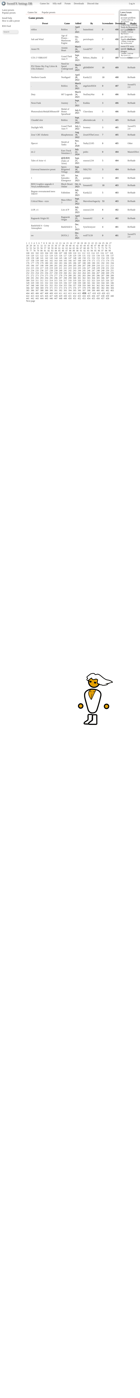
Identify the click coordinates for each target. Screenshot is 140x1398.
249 (102, 270)
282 (79, 275)
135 (102, 255)
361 (93, 285)
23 (96, 243)
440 (112, 296)
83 (52, 250)
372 (56, 288)
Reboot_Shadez (90, 57)
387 (37, 290)
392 (60, 290)
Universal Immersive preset (43, 169)
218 (46, 268)
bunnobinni (88, 29)
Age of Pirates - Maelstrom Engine (66, 39)
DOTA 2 (65, 235)
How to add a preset (11, 21)
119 (27, 255)
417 (89, 293)
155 (107, 258)
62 (63, 248)
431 (70, 296)
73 (102, 248)
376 (74, 288)
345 (107, 283)
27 (110, 243)
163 (56, 260)
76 (27, 250)
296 (56, 278)
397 (84, 290)
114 (92, 253)
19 (82, 243)
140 (37, 258)
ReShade (131, 29)
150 (84, 258)
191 (98, 263)
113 (88, 253)
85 (59, 250)
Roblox (64, 29)
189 (88, 263)
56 (41, 248)
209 (93, 265)
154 (102, 258)
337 (70, 283)
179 (41, 263)
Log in (132, 3)
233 (27, 270)
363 (102, 285)
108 (65, 253)
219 (51, 268)
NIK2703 (87, 169)
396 (79, 290)
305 (98, 278)
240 (60, 270)
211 (102, 265)
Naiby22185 (88, 143)
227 (88, 268)
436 (93, 296)
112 (83, 253)
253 (32, 273)
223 (70, 268)
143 (51, 258)
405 (32, 293)
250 (107, 270)
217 (41, 268)
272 (32, 275)
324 (98, 280)
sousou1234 (88, 160)
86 (63, 250)
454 (88, 298)
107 (60, 253)
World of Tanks (65, 143)
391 (56, 290)
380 (93, 288)
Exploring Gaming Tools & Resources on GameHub (129, 27)
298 (65, 278)
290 (27, 278)
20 (85, 243)
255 (41, 273)
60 (56, 248)
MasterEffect (133, 152)
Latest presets (8, 10)
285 (93, 275)
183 (60, 263)
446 (51, 298)
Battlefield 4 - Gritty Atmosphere (40, 226)
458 (107, 298)
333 (51, 283)
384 (112, 288)
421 (108, 293)
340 (84, 283)
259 (60, 273)
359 (84, 285)
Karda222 (87, 77)
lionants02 (87, 185)
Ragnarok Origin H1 (40, 218)
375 (70, 288)
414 (74, 293)
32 (41, 245)
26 (107, 243)
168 (79, 260)
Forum (68, 3)
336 (65, 283)
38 (63, 245)
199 (46, 265)
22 (92, 243)
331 (41, 283)
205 (74, 265)
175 (112, 260)
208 (88, 265)
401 (102, 290)
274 (41, 275)
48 (99, 245)
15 (67, 243)
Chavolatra (88, 111)
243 (74, 270)
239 (56, 270)
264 (84, 273)
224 (74, 268)
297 (60, 278)
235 (37, 270)
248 (98, 270)
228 (93, 268)
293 (41, 278)
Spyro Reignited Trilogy (65, 169)
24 (99, 243)
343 (98, 283)
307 (107, 278)
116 (102, 253)
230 (102, 268)
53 (31, 248)
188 (84, 263)
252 (27, 273)
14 (64, 243)
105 (51, 253)
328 (27, 283)
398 (88, 290)
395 (74, 290)
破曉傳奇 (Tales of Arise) (65, 161)
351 (46, 285)
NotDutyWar (88, 94)
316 (60, 280)
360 (88, 285)
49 (102, 245)
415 (79, 293)
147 (70, 258)
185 (70, 263)
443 (37, 298)
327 (112, 280)
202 (60, 265)
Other (130, 57)
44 (84, 245)
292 (37, 278)
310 (32, 280)
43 (81, 245)
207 (84, 265)
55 (38, 248)
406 (37, 293)
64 (70, 248)
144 (56, 258)
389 (46, 290)
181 (51, 263)
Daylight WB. (37, 127)
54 (34, 248)
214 (27, 268)
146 (65, 258)
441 (27, 298)
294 (46, 278)
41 (74, 245)
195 (27, 265)
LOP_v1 (34, 210)
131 (84, 255)
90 (77, 250)
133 (93, 255)
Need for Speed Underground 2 (67, 67)
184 (65, 263)
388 (41, 290)
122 (41, 255)
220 (56, 268)
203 (65, 265)
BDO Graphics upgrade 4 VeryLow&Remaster (42, 185)
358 (79, 285)
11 (53, 243)
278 (60, 275)
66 (77, 248)
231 (107, 268)
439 (107, 296)
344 (102, 283)
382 (102, 288)
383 (107, 288)
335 (60, 283)
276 (51, 275)
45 (88, 245)
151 (88, 258)
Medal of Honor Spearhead (65, 111)
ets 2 (33, 152)
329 (32, 283)
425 (41, 296)
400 (98, 290)
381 (98, 288)
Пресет (34, 143)
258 (56, 273)
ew (32, 235)
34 (49, 245)
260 (65, 273)
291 (32, 278)
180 (46, 263)
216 (37, 268)
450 (70, 298)
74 (106, 248)
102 (37, 253)
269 (107, 273)
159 (37, 260)
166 (70, 260)
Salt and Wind (37, 39)
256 (46, 273)
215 (32, 268)
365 (112, 285)
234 (32, 270)
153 (98, 258)
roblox (34, 29)
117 (106, 253)
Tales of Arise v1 (38, 160)
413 (69, 293)
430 (65, 296)
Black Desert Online (67, 185)
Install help (7, 18)
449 (65, 298)
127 (65, 255)
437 (98, 296)
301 (79, 278)
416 (84, 293)
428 (56, 296)
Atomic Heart (64, 49)
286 (98, 275)
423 (32, 296)
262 (74, 273)
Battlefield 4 (66, 227)
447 (56, 298)
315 (55, 280)
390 (51, 290)
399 (93, 290)
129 (74, 255)
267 (98, 273)
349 (37, 285)
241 (65, 270)
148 (74, 258)
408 (46, 293)
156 (112, 258)
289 (112, 275)
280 (70, 275)
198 (41, 265)
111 (79, 253)
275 (46, 275)
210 (98, 265)
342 (93, 283)
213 (112, 265)
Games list (44, 3)
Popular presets (9, 13)
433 (79, 296)
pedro (85, 152)
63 (67, 248)
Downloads (79, 3)
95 (95, 250)
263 (79, 273)
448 (60, 298)
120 (32, 255)
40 (70, 245)
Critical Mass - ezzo (40, 201)
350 (41, 285)
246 (88, 270)
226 (84, 268)
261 (70, 273)
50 (106, 245)
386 (32, 290)
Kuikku (86, 103)
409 (51, 293)
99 (110, 250)
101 (32, 253)
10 (49, 243)
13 (60, 243)
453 (84, 298)
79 (38, 250)
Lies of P (65, 210)
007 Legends (66, 94)
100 (27, 253)
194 (112, 263)
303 (88, 278)
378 (84, 288)
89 (74, 250)
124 (51, 255)
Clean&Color (37, 120)
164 (60, 260)
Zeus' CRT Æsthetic (40, 135)
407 (41, 293)
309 (27, 280)
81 (45, 250)
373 (60, 288)
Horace (126, 34)
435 (88, 296)
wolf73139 (88, 235)
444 (41, 298)
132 (88, 255)
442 (32, 298)
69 (88, 248)
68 (84, 248)
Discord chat (92, 3)
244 (79, 270)
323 (93, 280)
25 (103, 243)
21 (89, 243)
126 (60, 255)
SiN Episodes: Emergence (66, 178)
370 (46, 288)
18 (78, 243)
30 (34, 245)
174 (107, 260)
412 (65, 293)
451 (74, 298)
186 (74, 263)
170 (88, 260)
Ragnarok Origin (65, 218)
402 (107, 290)
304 (93, 278)
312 (41, 280)
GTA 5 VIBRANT (39, 57)
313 (46, 280)
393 (65, 290)
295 (51, 278)
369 (41, 288)
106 (56, 253)
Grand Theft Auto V (66, 57)
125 (55, 255)
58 (49, 248)
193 (107, 263)
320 (79, 280)
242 (70, 270)
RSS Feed (6, 26)
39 (67, 245)
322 (88, 280)
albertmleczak (89, 120)
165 (65, 260)
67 (81, 248)
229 (98, 268)
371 (51, 288)
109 (70, 253)
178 (37, 263)
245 (84, 270)
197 (37, 265)
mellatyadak (127, 43)
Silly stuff (57, 3)
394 (70, 290)
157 (27, 260)
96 (99, 250)
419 (98, 293)
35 (52, 245)
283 (84, 275)
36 (56, 245)
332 (46, 283)
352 (51, 285)
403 (112, 290)
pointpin (86, 178)
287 (102, 275)
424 (37, 296)
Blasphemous (67, 135)
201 (56, 265)
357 (74, 285)
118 (111, 253)
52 (27, 248)
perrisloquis (88, 39)
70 (92, 248)
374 (65, 288)
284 (88, 275)
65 (74, 248)
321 (84, 280)
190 (93, 263)
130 (79, 255)
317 (65, 280)
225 (79, 268)
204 (70, 265)
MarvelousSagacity (91, 201)
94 (92, 250)
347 (27, 285)
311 (37, 280)
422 (27, 296)
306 (102, 278)
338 (74, 283)
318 (69, 280)
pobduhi (126, 22)
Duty (33, 94)
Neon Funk (36, 103)
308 (112, 278)
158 (32, 260)
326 (107, 280)
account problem (128, 18)
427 (51, 296)
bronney (86, 127)
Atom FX (35, 49)
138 (27, 258)
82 (49, 250)
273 (37, 275)
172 (98, 260)
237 (46, 270)
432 (74, 296)
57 (45, 248)
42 (77, 245)
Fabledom (65, 192)
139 (32, 258)
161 (46, 260)
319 (74, 280)
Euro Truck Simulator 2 (66, 151)
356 (70, 285)
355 (65, 285)
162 (51, 260)
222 (65, 268)
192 (102, 263)
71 (95, 248)
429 (60, 296)
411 (60, 293)
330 (37, 283)
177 (32, 263)
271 (27, 275)
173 (102, 260)
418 (94, 293)
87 (67, 250)
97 (102, 250)
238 (51, 270)
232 (112, 268)
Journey (64, 103)
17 (74, 243)
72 (99, 248)
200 (51, 265)
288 (107, 275)
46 (92, 245)
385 (27, 290)
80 (41, 250)
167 (74, 260)
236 (41, 270)
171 (93, 260)
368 (37, 288)
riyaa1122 (126, 55)
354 (60, 285)
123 (46, 255)
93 (88, 250)
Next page (30, 301)
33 (45, 245)
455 (93, 298)
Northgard (65, 77)
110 (74, 253)
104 (46, 253)
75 (110, 248)
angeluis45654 (89, 86)
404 (27, 293)
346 (112, 283)
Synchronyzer (89, 227)
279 (65, 275)
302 (84, 278)
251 (112, 270)
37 (59, 245)
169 (84, 260)
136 (107, 255)
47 (95, 245)
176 (27, 263)
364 (107, 285)
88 (70, 250)
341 (88, 283)
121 (37, 255)
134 (98, 255)
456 (98, 298)
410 (56, 293)
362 (98, 285)
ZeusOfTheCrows (91, 135)
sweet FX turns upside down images (127, 48)
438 (102, 296)
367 (32, 288)
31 (38, 245)
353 (56, 285)
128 (69, 255)
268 (102, 273)
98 (106, 250)
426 (46, 296)
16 (71, 243)
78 (34, 250)
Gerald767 (88, 49)
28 (27, 245)
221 (60, 268)
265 (88, 273)
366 (27, 288)
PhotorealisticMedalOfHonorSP (45, 111)
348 (32, 285)
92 (84, 250)
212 (107, 265)
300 (74, 278)
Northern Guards (38, 77)
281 (74, 275)
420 (103, 293)
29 (31, 245)
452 (79, 298)
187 (79, 263)
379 (88, 288)
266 (93, 273)
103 (41, 253)
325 (102, 280)
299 (70, 278)
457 (102, 298)
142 (46, 258)
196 (32, 265)
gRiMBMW (88, 67)
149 (79, 258)
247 (93, 270)
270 (112, 273)
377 (79, 288)
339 (79, 283)
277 (56, 275)
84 (56, 250)
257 (51, 273)
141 (41, 258)
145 (60, 258)
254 (37, 273)
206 (79, 265)
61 (59, 248)
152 (93, 258)
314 (51, 280)
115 (97, 253)
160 (41, 260)
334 (56, 283)
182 (56, 263)
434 (84, 296)
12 (56, 243)
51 (110, 245)
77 (31, 250)
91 (81, 250)
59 (52, 248)
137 (112, 255)
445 (46, 298)
